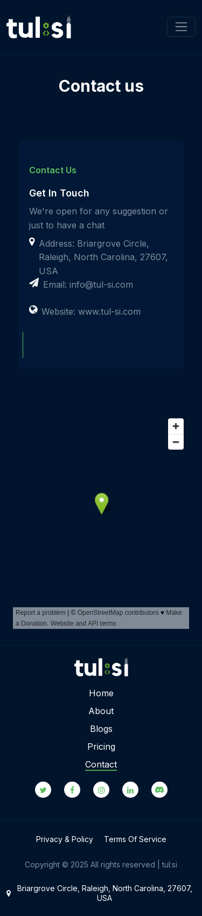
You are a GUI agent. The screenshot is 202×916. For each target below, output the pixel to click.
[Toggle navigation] (181, 27)
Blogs (101, 728)
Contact (101, 764)
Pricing (101, 746)
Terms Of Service (135, 839)
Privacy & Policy (64, 839)
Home (101, 693)
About (101, 710)
